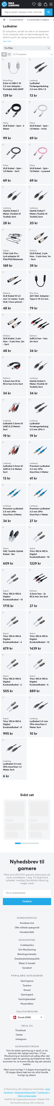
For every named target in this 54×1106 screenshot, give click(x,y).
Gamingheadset (27, 999)
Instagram (21, 1039)
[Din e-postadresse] (27, 893)
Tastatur (27, 985)
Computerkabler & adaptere (38, 20)
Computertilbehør (16, 20)
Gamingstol (27, 995)
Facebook (21, 1030)
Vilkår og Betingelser (27, 1096)
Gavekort (27, 968)
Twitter (19, 1035)
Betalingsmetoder (27, 954)
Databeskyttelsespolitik (27, 959)
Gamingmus (27, 981)
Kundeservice (27, 923)
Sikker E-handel (27, 963)
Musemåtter (27, 1004)
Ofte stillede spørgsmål (27, 927)
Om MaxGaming (27, 950)
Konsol (27, 990)
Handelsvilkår (27, 932)
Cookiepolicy (27, 945)
